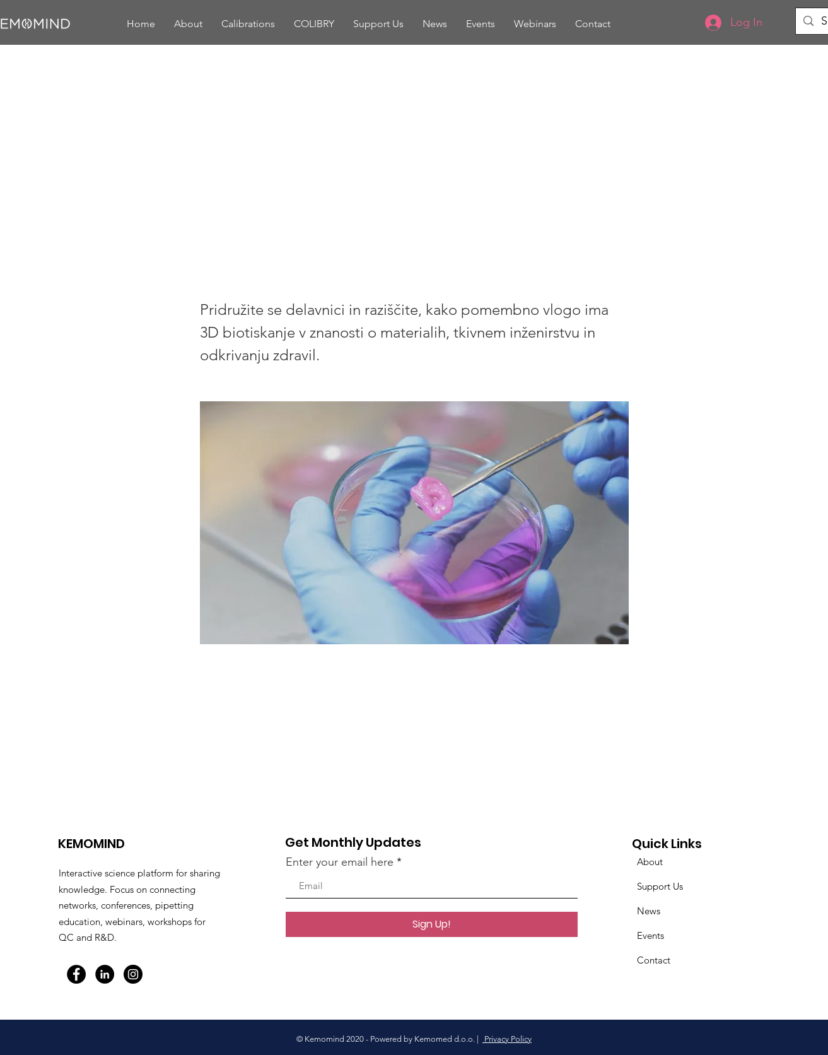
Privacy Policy (507, 1039)
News (648, 911)
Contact (653, 960)
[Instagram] (133, 974)
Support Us (660, 886)
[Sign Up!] (432, 924)
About (650, 862)
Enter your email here (340, 862)
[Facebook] (76, 974)
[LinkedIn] (104, 974)
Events (650, 935)
